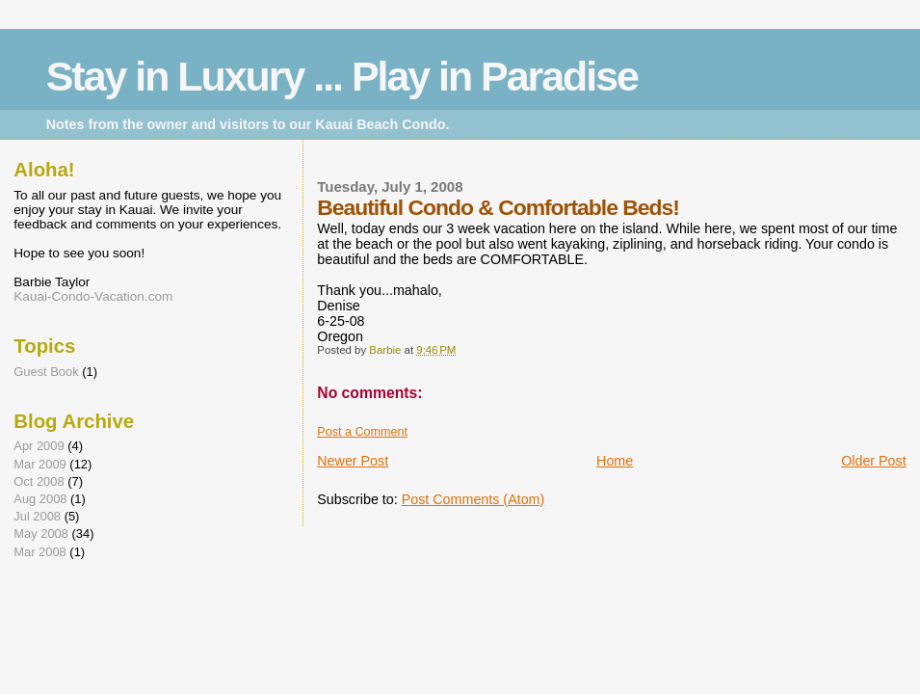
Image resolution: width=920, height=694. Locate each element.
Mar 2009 (39, 464)
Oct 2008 (38, 481)
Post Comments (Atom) (473, 499)
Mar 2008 (39, 552)
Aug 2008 (39, 499)
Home (614, 460)
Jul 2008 (37, 516)
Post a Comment (362, 432)
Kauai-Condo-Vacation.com (92, 296)
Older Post (874, 460)
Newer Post (352, 460)
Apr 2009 (38, 446)
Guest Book (45, 371)
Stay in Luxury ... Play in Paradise (342, 76)
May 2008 (40, 533)
